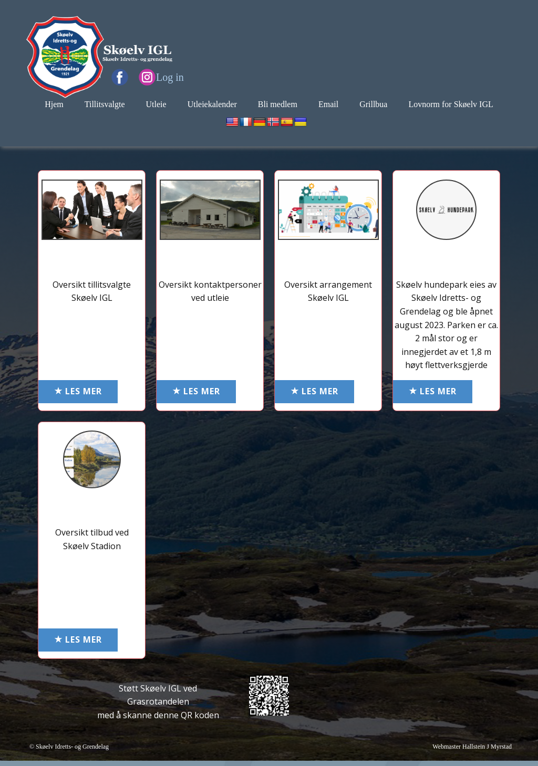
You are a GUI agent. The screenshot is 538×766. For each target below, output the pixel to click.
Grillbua (373, 104)
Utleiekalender (212, 104)
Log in (170, 77)
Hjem (54, 104)
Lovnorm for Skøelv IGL (450, 104)
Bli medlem (277, 104)
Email (328, 104)
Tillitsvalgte (105, 104)
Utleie (156, 104)
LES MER (78, 391)
